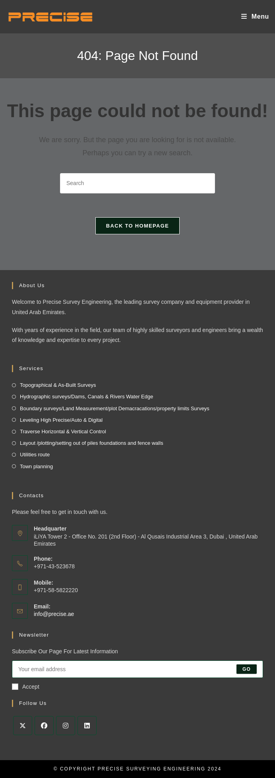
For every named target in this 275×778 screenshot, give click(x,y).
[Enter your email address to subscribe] (137, 669)
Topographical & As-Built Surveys (58, 385)
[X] (22, 725)
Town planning (36, 466)
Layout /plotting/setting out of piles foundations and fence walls (91, 443)
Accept (25, 686)
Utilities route (35, 455)
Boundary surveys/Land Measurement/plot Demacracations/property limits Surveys (114, 408)
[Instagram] (65, 725)
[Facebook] (44, 725)
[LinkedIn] (87, 725)
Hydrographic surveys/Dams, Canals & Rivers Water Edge (86, 397)
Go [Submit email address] (246, 669)
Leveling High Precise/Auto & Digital (61, 420)
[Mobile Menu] (255, 16)
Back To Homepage (137, 226)
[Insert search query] (137, 183)
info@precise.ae (54, 614)
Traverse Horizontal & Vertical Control (63, 431)
